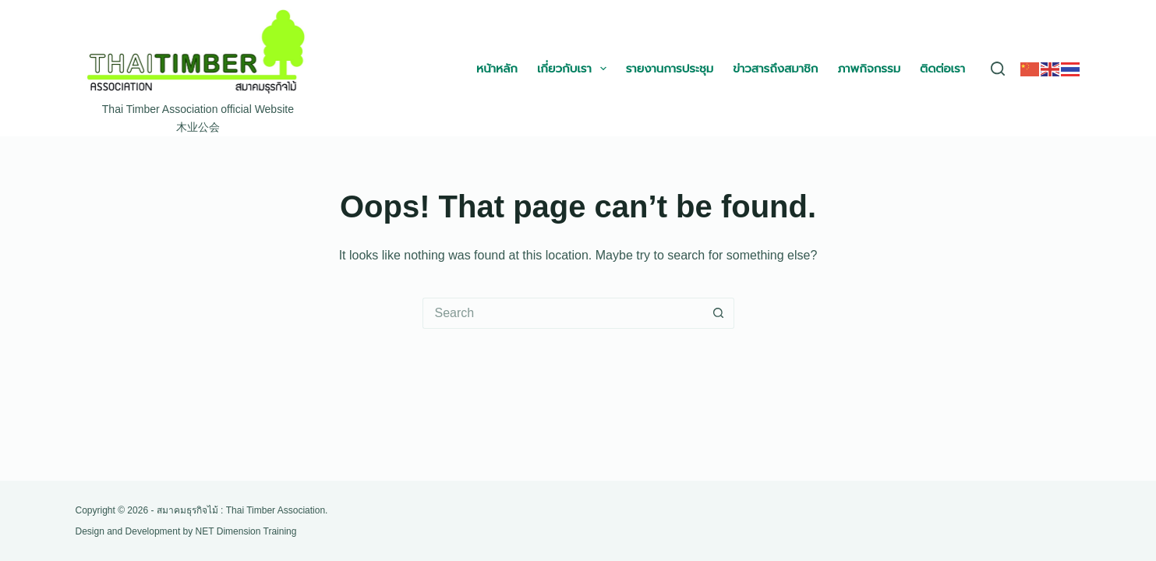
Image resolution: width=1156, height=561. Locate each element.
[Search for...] (562, 313)
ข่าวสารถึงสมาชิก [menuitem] (775, 68)
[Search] (998, 69)
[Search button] (718, 313)
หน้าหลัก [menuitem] (497, 68)
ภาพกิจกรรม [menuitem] (868, 68)
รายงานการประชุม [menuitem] (669, 68)
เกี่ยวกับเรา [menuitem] (575, 68)
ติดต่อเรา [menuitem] (942, 68)
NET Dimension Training (246, 531)
